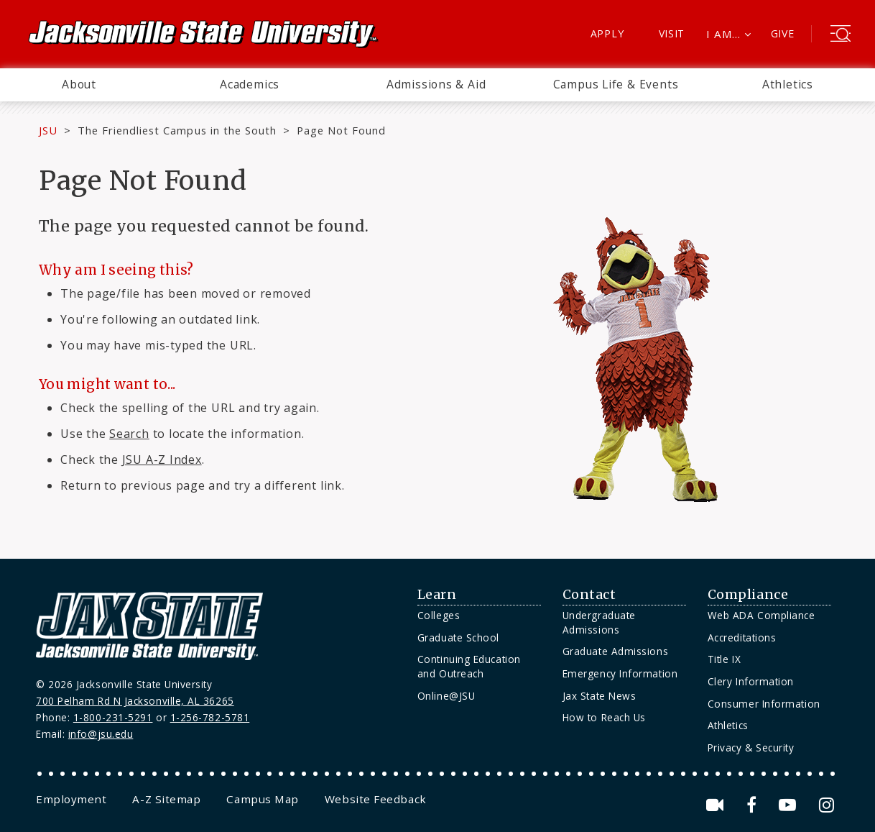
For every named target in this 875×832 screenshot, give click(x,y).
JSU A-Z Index (162, 459)
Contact (589, 595)
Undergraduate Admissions (599, 622)
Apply (607, 33)
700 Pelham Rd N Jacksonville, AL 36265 (135, 701)
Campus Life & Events (616, 84)
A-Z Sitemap (166, 799)
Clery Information (751, 681)
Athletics (787, 84)
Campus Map (262, 799)
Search (129, 434)
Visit (672, 33)
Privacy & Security (751, 747)
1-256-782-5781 (210, 717)
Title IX (724, 659)
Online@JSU (446, 696)
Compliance (748, 595)
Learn (437, 595)
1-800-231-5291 (113, 717)
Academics (249, 84)
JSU (48, 130)
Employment (71, 799)
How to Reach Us (604, 717)
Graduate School (458, 637)
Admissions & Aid (436, 84)
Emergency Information (619, 673)
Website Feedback (376, 799)
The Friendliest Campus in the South (177, 130)
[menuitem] (79, 84)
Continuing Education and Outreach (469, 666)
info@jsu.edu (101, 734)
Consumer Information (764, 703)
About (79, 84)
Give (783, 33)
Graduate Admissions (615, 651)
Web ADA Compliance (761, 615)
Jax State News (599, 696)
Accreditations (742, 637)
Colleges (438, 615)
